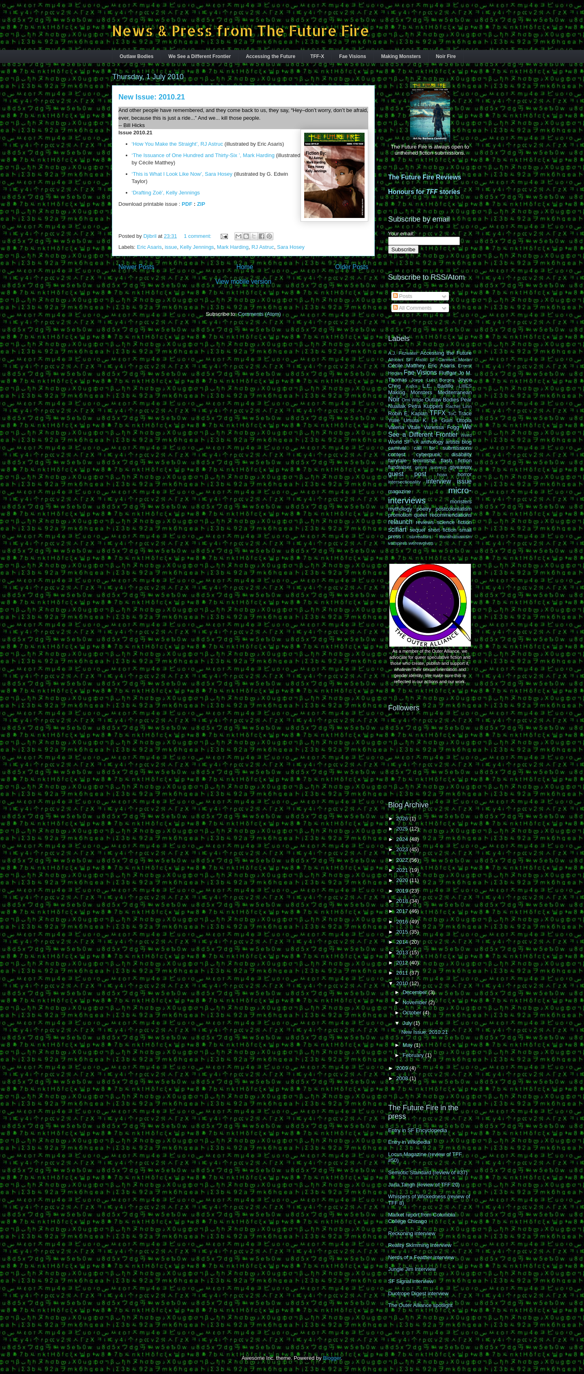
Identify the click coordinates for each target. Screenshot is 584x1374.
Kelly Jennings (197, 247)
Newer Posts (136, 266)
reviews (425, 522)
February (414, 1055)
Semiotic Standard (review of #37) (428, 1172)
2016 (403, 922)
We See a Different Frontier (199, 56)
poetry (424, 509)
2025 (403, 829)
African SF (400, 359)
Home (244, 266)
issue (171, 247)
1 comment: (198, 236)
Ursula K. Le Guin (428, 420)
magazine (399, 491)
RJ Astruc (262, 247)
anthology (432, 442)
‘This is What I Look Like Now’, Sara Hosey (182, 174)
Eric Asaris (149, 247)
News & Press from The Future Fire (240, 30)
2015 (403, 932)
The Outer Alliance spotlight (420, 1305)
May (408, 1045)
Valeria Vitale (404, 427)
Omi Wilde (412, 399)
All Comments (412, 308)
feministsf (423, 460)
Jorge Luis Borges (432, 379)
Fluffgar (448, 373)
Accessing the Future (270, 56)
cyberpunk (428, 454)
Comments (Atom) (259, 314)
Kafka (411, 386)
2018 (403, 901)
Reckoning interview (411, 1233)
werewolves (421, 543)
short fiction (442, 530)
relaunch (400, 521)
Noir (394, 399)
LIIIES (465, 385)
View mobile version (243, 281)
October (413, 1012)
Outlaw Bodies (136, 56)
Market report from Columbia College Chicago (421, 1218)
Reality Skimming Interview (419, 1245)
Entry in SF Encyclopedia (417, 1130)
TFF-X (317, 56)
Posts (402, 296)
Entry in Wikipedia (409, 1142)
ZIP (201, 204)
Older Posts (351, 266)
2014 (403, 942)
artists (453, 442)
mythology (400, 509)
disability (461, 454)
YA (416, 441)
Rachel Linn (459, 406)
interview (438, 481)
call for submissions (443, 448)
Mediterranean (455, 392)
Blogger (332, 1358)
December (416, 992)
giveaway (461, 467)
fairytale (397, 460)
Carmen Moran (455, 359)
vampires (397, 543)
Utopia (464, 420)
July (408, 1023)
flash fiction (456, 460)
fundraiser (400, 467)
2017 (403, 911)
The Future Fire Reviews (424, 177)
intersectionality (404, 481)
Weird (466, 435)
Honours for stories (424, 191)
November (416, 1002)
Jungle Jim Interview (412, 1269)
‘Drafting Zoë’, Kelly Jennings (166, 193)
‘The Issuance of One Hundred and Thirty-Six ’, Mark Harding (203, 155)
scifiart (397, 529)
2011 (403, 973)
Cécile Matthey (406, 365)
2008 (403, 1078)
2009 (403, 1068)
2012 (403, 963)
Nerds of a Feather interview (421, 1257)
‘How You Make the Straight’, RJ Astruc (177, 144)
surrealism (420, 536)
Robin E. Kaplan (407, 413)
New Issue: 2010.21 (151, 97)
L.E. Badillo (437, 386)
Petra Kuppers (425, 406)
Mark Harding (233, 247)
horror (464, 474)
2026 (403, 818)
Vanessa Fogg (441, 427)
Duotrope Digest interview (418, 1293)
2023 (403, 849)
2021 (403, 870)
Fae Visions (352, 56)
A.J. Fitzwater (403, 353)
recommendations (451, 515)
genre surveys (431, 467)
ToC (452, 413)
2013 (403, 952)
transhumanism (455, 536)
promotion (400, 515)
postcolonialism (454, 509)
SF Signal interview (410, 1281)
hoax (442, 474)
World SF (399, 442)
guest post (407, 473)
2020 (403, 880)
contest (396, 454)
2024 (403, 839)
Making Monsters (401, 56)
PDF (187, 204)
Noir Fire (446, 56)
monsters (461, 501)
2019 (403, 891)
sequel (417, 530)
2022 (403, 860)
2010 (403, 983)
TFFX (438, 413)
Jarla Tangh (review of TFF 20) (424, 1185)
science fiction (454, 522)
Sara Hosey (291, 247)
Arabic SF (425, 360)
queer (420, 515)
